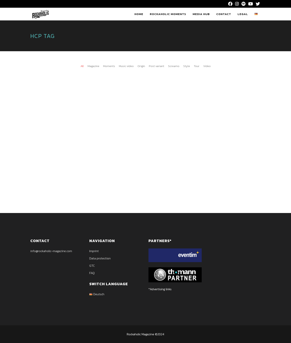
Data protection (100, 258)
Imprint (94, 251)
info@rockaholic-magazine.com (51, 251)
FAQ (92, 273)
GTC (92, 265)
